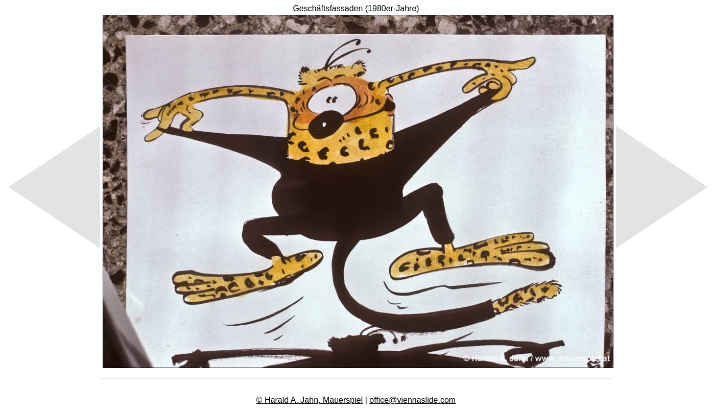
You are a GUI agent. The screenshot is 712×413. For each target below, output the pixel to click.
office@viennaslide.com (412, 400)
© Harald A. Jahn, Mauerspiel (309, 400)
